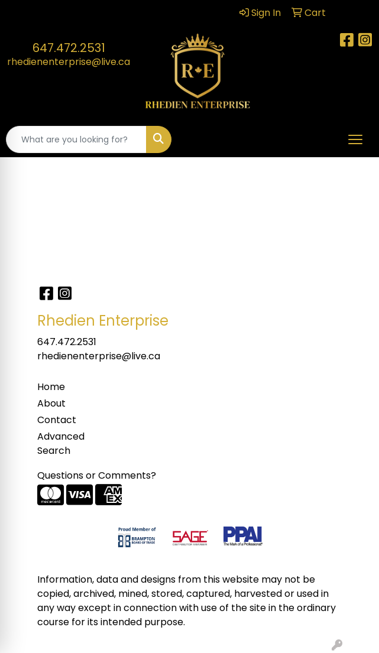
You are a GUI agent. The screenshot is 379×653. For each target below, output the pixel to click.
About (51, 403)
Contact (56, 420)
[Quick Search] (76, 139)
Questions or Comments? (96, 475)
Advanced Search (61, 443)
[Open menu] (355, 139)
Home (51, 387)
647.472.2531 (69, 48)
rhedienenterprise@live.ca (68, 62)
